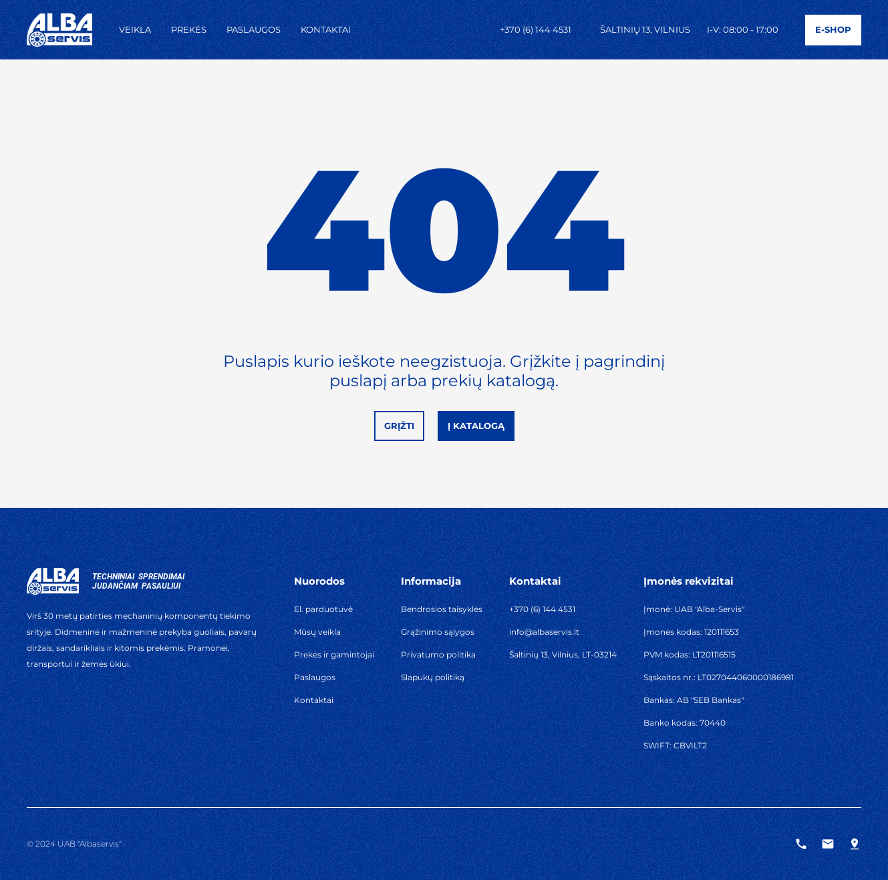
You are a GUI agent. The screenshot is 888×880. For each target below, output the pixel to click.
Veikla (135, 29)
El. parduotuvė (323, 609)
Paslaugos (254, 29)
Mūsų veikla (317, 632)
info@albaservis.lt (544, 632)
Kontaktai (326, 29)
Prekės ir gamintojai (334, 654)
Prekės (188, 29)
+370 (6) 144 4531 (535, 29)
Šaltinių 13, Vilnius (645, 29)
